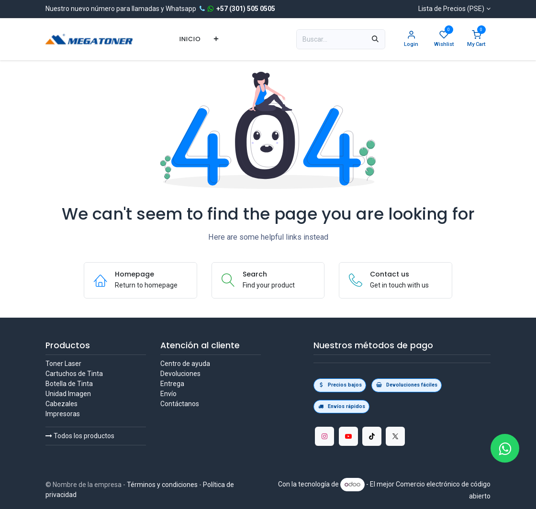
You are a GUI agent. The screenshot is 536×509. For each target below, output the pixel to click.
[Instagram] (324, 436)
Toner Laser (63, 363)
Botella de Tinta (69, 383)
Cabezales (61, 404)
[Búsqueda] (375, 39)
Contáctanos (179, 404)
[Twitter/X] (395, 436)
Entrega (172, 383)
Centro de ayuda (185, 363)
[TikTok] (371, 436)
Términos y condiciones (162, 484)
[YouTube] (348, 436)
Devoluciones (180, 373)
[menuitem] (190, 39)
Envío (168, 394)
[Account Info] (411, 39)
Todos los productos (79, 436)
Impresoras (62, 414)
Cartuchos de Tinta (74, 373)
